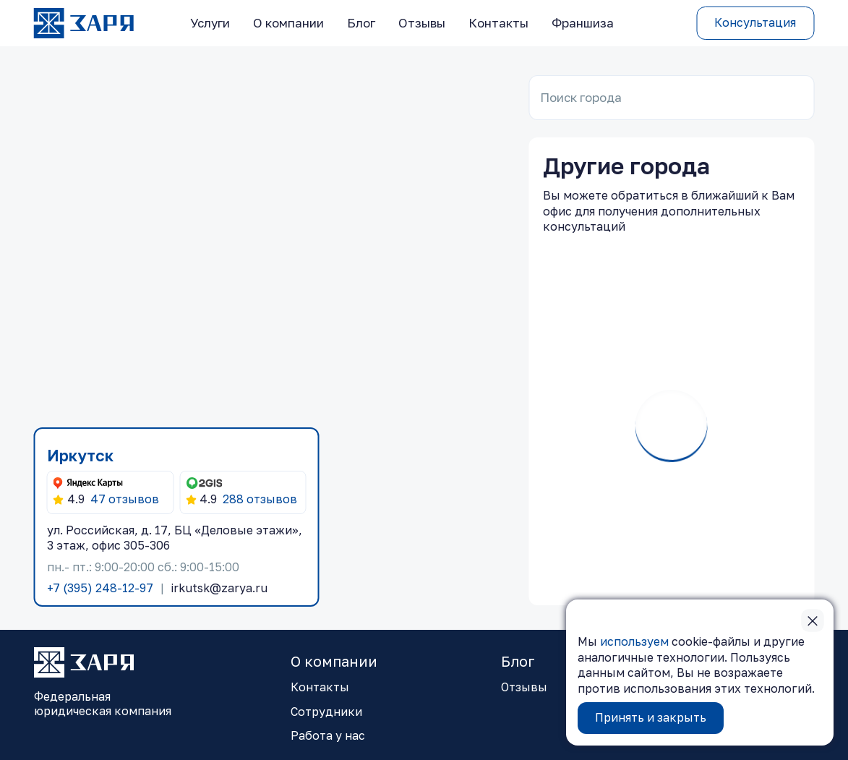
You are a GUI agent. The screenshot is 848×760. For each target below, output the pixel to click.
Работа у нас (328, 735)
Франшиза (583, 22)
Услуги (210, 22)
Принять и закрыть (650, 717)
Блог (361, 22)
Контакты (498, 22)
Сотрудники (326, 711)
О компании (288, 22)
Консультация (755, 22)
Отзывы (421, 22)
